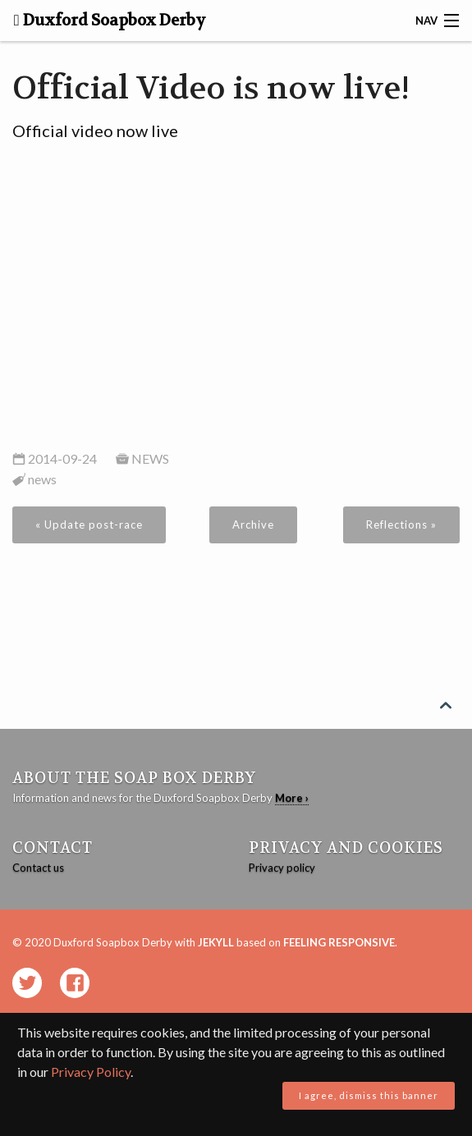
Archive (253, 524)
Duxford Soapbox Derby (110, 20)
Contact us (38, 867)
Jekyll (216, 942)
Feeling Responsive (339, 942)
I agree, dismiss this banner (368, 1095)
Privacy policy (282, 867)
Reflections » (401, 524)
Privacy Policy (91, 1071)
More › (292, 797)
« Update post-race (89, 524)
